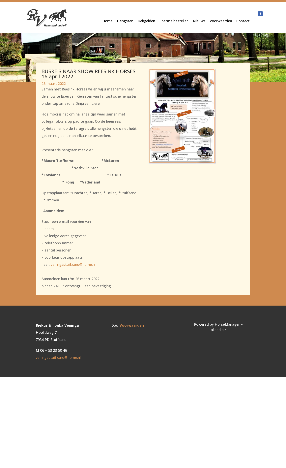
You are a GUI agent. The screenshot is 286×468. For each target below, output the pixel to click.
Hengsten (125, 21)
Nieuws (199, 21)
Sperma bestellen (173, 21)
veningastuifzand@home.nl (73, 264)
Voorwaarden (221, 21)
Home (107, 21)
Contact (243, 21)
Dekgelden (146, 21)
